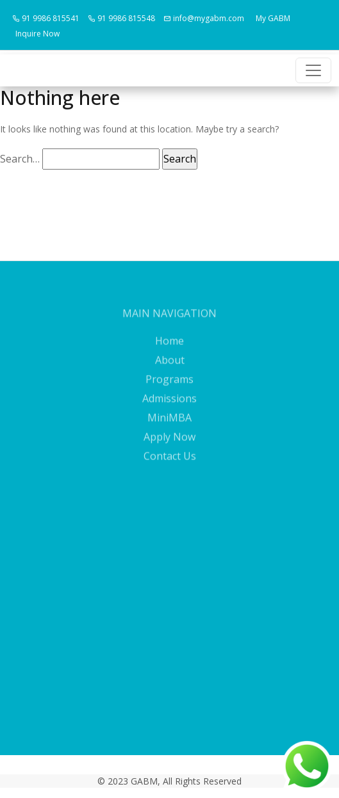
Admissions (169, 404)
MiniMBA (169, 424)
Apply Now (169, 443)
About (170, 366)
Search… (20, 159)
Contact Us (170, 462)
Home (169, 347)
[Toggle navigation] (313, 70)
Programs (169, 385)
